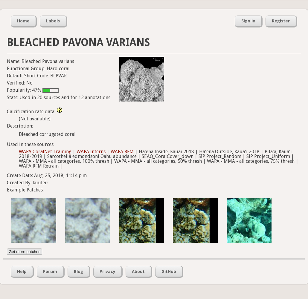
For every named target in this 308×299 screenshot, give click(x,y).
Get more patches (24, 251)
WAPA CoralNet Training (45, 151)
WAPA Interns (91, 151)
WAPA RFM (122, 151)
